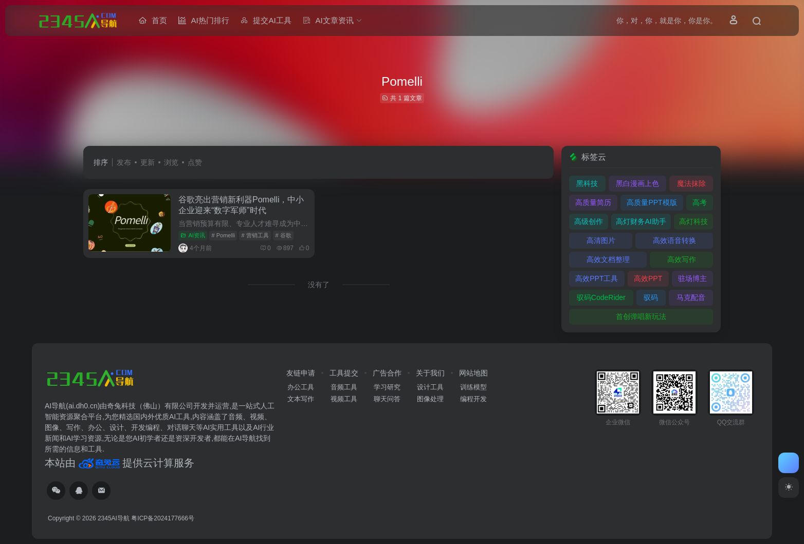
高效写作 (681, 259)
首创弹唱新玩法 (641, 316)
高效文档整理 (608, 259)
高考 (699, 202)
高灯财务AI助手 (641, 221)
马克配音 (691, 297)
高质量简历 (593, 202)
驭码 (651, 297)
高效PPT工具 (596, 278)
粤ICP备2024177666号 (162, 518)
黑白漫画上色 (637, 183)
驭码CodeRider (601, 297)
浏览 (171, 162)
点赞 (195, 162)
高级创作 (588, 221)
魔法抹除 (691, 183)
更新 (147, 162)
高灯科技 (693, 221)
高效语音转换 (674, 240)
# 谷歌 (283, 235)
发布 (124, 162)
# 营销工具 (255, 235)
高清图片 (601, 240)
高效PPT (648, 278)
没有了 (319, 284)
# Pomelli (223, 235)
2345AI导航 (114, 518)
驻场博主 (692, 278)
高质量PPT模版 (652, 202)
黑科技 (587, 183)
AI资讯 (192, 235)
